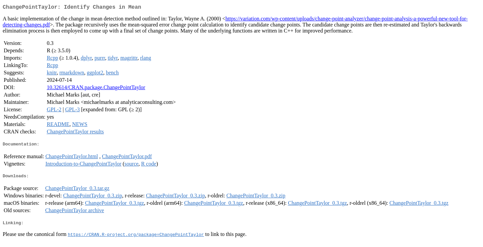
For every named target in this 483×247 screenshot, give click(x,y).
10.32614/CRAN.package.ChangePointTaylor (96, 88)
